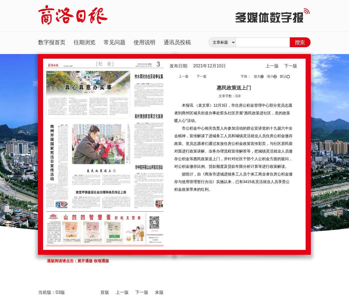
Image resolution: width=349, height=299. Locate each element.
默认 (285, 76)
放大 (259, 76)
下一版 (290, 66)
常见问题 (114, 42)
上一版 (272, 66)
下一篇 (201, 76)
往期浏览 (84, 42)
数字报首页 (51, 42)
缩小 (272, 76)
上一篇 (183, 76)
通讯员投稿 (177, 42)
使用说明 (144, 42)
